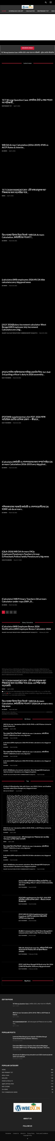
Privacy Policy (30, 1133)
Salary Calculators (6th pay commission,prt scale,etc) (19, 333)
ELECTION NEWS (6, 378)
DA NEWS (4, 151)
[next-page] (15, 612)
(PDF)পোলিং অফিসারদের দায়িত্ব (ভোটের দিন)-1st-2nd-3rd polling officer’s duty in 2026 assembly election (36, 883)
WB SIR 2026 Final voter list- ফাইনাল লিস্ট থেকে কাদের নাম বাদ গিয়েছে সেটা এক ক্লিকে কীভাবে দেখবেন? (35, 950)
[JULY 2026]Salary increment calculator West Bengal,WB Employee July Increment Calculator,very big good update (26, 771)
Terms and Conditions (42, 1133)
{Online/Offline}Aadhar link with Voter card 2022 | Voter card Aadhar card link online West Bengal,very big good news (27, 787)
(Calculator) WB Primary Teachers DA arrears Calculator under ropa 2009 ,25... (24, 600)
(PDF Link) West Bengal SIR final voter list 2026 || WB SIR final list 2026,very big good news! (36, 965)
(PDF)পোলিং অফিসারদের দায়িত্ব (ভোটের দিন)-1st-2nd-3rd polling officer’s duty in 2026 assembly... (26, 373)
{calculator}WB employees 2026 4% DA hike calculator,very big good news (23, 280)
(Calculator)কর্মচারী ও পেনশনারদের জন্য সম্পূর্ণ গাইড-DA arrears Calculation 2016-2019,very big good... (27, 463)
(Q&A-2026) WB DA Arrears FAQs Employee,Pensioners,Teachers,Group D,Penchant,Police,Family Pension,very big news (25, 554)
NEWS (3, 195)
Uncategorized (7, 560)
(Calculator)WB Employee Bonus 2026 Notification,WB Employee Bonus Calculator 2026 (26, 627)
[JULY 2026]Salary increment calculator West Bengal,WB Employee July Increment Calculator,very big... (24, 327)
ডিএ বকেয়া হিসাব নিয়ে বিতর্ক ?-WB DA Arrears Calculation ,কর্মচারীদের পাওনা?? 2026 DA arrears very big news (26, 734)
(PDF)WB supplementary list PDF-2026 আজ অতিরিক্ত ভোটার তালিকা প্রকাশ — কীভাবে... (23, 418)
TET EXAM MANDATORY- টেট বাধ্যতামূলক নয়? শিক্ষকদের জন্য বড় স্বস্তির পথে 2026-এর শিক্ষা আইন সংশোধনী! (24, 683)
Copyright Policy (27, 1135)
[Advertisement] (27, 27)
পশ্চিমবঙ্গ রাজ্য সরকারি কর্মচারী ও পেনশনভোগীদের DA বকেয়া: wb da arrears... (25, 507)
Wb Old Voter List (8, 791)
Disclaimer (8, 1133)
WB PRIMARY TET (7, 106)
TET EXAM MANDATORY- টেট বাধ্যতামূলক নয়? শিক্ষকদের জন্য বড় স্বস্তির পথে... (24, 191)
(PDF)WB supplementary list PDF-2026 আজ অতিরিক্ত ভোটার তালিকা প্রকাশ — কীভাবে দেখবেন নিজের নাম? (35, 899)
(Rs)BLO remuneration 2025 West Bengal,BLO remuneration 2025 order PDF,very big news (35, 932)
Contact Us (16, 1133)
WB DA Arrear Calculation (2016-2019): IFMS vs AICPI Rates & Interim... (25, 146)
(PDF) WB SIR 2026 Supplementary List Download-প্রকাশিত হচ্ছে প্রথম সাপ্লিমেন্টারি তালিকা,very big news (33, 916)
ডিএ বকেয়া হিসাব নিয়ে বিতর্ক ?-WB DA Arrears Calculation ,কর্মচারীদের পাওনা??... (23, 236)
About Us (23, 1133)
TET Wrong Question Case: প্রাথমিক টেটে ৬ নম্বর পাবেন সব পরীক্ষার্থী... (27, 101)
